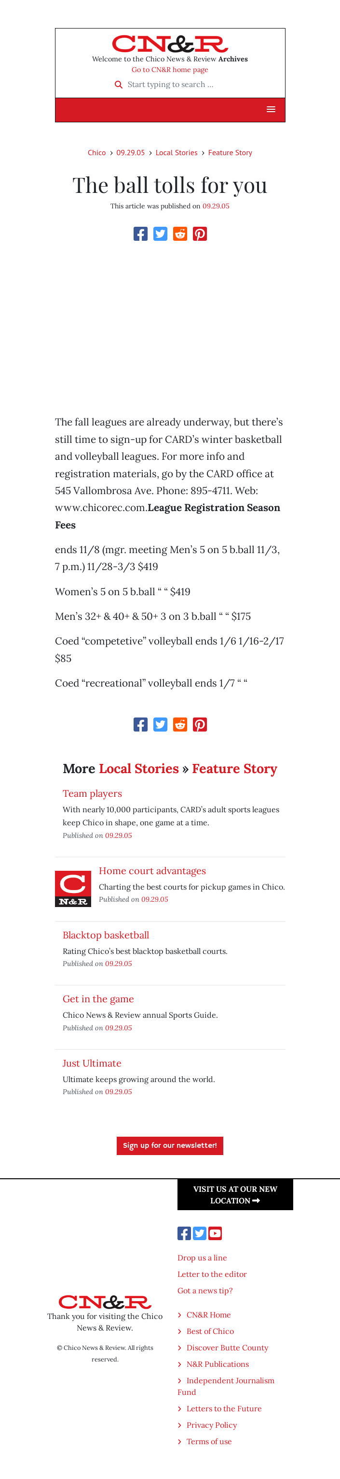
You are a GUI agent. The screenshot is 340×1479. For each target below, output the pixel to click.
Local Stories (177, 152)
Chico (97, 152)
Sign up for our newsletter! (170, 1146)
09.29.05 (131, 152)
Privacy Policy (212, 1425)
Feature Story (230, 152)
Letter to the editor (212, 1274)
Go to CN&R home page (170, 69)
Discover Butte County (227, 1347)
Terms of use (209, 1441)
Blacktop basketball (106, 935)
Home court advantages (152, 870)
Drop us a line (202, 1257)
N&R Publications (218, 1364)
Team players (92, 793)
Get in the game (98, 999)
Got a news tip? (205, 1290)
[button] (271, 110)
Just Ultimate (92, 1063)
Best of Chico (210, 1331)
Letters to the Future (224, 1408)
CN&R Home (209, 1314)
